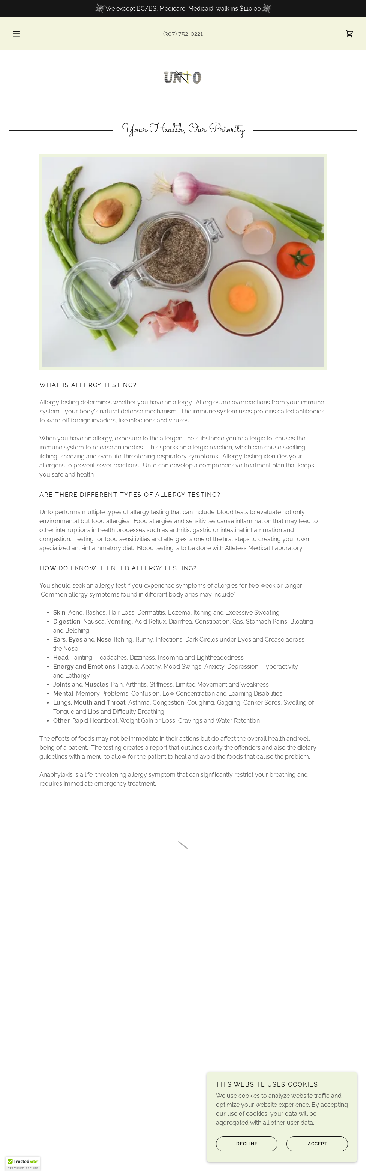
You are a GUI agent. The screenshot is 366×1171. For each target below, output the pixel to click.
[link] (183, 77)
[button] (24, 33)
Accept (306, 1143)
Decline (237, 1143)
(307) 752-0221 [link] (183, 33)
